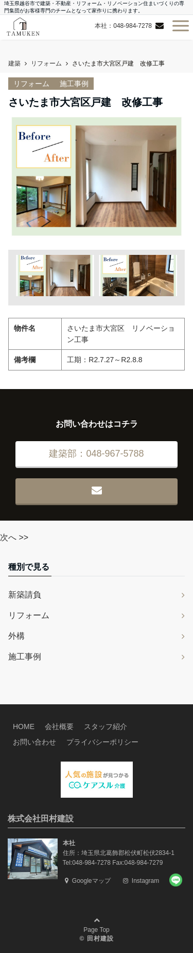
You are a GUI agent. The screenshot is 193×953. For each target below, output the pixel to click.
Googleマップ (88, 880)
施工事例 (74, 83)
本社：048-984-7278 (123, 25)
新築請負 (24, 594)
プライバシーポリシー (102, 742)
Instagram (141, 880)
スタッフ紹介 (105, 726)
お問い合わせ (34, 742)
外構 (16, 636)
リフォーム (31, 83)
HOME (23, 726)
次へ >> (14, 537)
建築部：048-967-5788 (96, 453)
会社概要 (59, 726)
